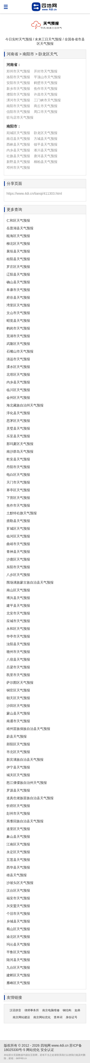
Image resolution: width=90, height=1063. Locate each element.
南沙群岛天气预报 (19, 451)
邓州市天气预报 (18, 167)
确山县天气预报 (18, 282)
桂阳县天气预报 (18, 259)
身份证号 (71, 1017)
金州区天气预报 (18, 397)
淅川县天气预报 (45, 150)
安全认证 (47, 1050)
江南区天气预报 (18, 844)
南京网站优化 (42, 1017)
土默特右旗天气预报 (21, 513)
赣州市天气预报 (18, 652)
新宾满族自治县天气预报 (24, 759)
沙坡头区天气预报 (19, 883)
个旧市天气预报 (18, 913)
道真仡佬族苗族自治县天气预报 (30, 798)
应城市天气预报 (18, 621)
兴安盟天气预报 (18, 906)
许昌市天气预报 (45, 94)
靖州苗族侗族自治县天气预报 (28, 729)
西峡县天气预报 (18, 144)
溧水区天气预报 (18, 367)
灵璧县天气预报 (18, 428)
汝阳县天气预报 (18, 644)
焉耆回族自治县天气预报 (24, 821)
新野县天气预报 (18, 162)
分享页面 (14, 183)
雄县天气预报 (16, 875)
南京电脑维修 (51, 1010)
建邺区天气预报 (18, 975)
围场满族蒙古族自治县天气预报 (30, 582)
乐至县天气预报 (18, 436)
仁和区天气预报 (18, 220)
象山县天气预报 (18, 836)
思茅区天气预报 (18, 421)
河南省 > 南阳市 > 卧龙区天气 (32, 54)
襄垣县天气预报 (18, 251)
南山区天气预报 (18, 590)
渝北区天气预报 (18, 937)
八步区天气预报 (18, 575)
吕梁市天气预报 (18, 667)
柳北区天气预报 (18, 243)
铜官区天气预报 (18, 690)
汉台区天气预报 (18, 890)
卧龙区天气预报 (45, 133)
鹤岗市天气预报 (18, 328)
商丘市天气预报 (45, 106)
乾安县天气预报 (18, 459)
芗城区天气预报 (18, 528)
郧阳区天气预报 (18, 744)
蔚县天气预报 (16, 736)
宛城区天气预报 (18, 133)
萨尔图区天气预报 (19, 682)
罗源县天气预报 (18, 790)
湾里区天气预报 (18, 305)
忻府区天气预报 (18, 806)
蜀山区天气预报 (18, 929)
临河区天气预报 (18, 536)
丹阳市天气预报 (18, 467)
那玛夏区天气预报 (19, 444)
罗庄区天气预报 (18, 267)
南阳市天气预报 (18, 106)
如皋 (77, 1010)
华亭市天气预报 (18, 636)
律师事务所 (31, 1010)
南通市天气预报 (18, 721)
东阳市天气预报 (18, 567)
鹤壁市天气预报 (45, 83)
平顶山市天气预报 (47, 77)
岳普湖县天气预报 (19, 228)
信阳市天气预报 (18, 112)
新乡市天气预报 (18, 88)
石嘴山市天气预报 (19, 351)
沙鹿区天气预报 (18, 559)
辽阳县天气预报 (18, 274)
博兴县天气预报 (18, 598)
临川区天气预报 (18, 390)
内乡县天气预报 (18, 150)
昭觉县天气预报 (18, 320)
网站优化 (33, 1050)
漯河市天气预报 (18, 100)
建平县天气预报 (18, 605)
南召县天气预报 (18, 139)
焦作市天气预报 (45, 88)
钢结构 (67, 1010)
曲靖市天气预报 (18, 544)
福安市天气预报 (18, 898)
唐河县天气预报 (45, 156)
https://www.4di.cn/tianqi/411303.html (34, 193)
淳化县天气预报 (18, 413)
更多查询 (14, 209)
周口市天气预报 (45, 112)
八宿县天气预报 (18, 659)
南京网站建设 (21, 1017)
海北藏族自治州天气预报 (24, 405)
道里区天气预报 (18, 829)
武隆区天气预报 (18, 344)
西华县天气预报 (18, 867)
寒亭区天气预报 (18, 490)
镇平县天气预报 (45, 144)
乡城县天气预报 (18, 921)
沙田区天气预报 (18, 706)
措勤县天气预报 (18, 521)
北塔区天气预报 (18, 374)
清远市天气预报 (18, 359)
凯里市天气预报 (18, 675)
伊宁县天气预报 (18, 767)
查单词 (58, 1017)
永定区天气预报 (18, 852)
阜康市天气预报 (18, 290)
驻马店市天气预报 (19, 117)
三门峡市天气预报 (47, 100)
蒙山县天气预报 (18, 713)
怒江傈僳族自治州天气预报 (26, 783)
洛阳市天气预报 (18, 77)
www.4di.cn (60, 1045)
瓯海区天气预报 (18, 236)
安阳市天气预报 (18, 83)
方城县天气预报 (45, 139)
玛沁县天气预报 (18, 944)
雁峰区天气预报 (18, 983)
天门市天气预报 (18, 482)
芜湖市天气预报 (18, 336)
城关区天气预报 (18, 775)
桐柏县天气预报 (45, 162)
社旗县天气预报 (18, 156)
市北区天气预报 (18, 752)
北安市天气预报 (18, 613)
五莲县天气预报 (18, 860)
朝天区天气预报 (18, 698)
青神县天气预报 (18, 552)
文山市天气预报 (18, 313)
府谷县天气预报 (18, 297)
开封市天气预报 (45, 71)
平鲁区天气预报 (18, 952)
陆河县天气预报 (18, 960)
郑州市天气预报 (18, 71)
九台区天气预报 (18, 967)
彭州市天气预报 (18, 813)
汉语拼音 (15, 1010)
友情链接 (14, 997)
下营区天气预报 (18, 498)
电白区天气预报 (18, 475)
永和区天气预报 (18, 629)
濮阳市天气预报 (18, 94)
